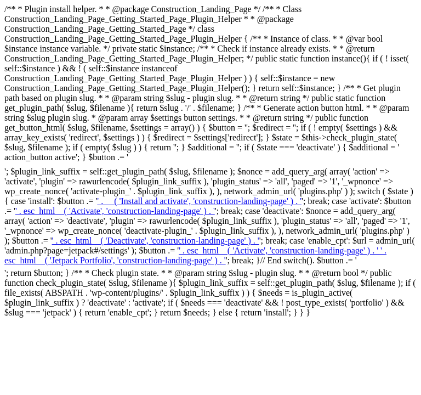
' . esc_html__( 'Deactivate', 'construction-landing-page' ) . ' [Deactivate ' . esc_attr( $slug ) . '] (155, 240)
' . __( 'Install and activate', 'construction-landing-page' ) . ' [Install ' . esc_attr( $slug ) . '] (199, 201)
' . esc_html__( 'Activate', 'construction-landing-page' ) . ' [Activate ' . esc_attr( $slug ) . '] (115, 211)
